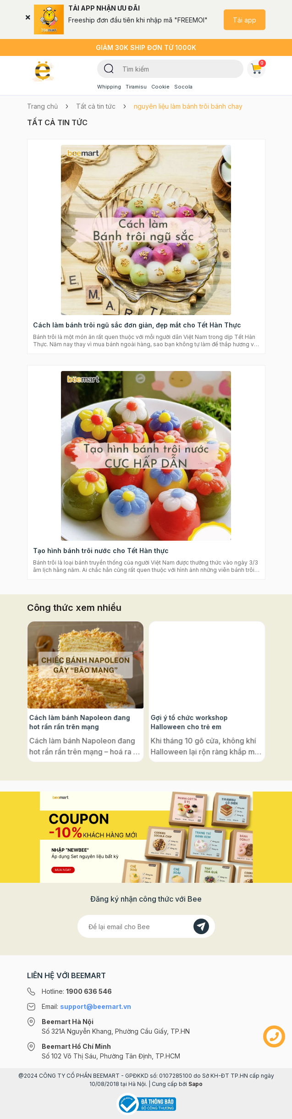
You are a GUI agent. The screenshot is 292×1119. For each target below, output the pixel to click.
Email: (86, 1006)
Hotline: (77, 991)
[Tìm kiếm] (109, 67)
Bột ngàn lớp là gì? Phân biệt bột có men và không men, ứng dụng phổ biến (82, 722)
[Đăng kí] (201, 926)
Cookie (160, 86)
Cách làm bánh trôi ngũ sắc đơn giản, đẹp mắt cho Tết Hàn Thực (137, 325)
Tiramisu (136, 86)
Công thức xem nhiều (74, 607)
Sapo (195, 1083)
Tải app (244, 19)
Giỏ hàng (258, 67)
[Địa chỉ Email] (146, 926)
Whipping (109, 86)
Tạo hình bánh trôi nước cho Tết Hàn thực (101, 550)
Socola (183, 86)
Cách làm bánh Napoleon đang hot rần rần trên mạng (201, 722)
